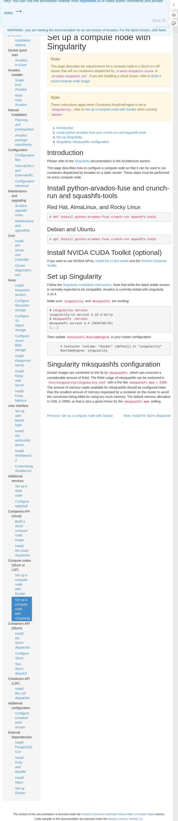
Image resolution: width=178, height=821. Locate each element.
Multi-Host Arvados (21, 100)
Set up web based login (19, 418)
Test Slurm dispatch (21, 668)
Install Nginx (19, 780)
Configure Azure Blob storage (22, 343)
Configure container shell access (22, 720)
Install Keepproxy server (23, 360)
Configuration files (23, 157)
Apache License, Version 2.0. (125, 819)
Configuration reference (23, 183)
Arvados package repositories (23, 139)
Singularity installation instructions (87, 285)
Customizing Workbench (23, 468)
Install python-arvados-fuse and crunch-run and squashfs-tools (101, 132)
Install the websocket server (22, 438)
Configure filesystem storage (22, 305)
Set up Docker (20, 790)
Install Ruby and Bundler (20, 764)
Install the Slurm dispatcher (22, 640)
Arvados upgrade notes (21, 210)
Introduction (64, 128)
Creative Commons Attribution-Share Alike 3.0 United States (118, 814)
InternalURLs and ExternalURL (23, 170)
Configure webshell (22, 504)
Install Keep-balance (20, 395)
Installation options (23, 42)
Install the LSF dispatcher (22, 693)
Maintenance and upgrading (23, 225)
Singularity (82, 161)
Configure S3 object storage (22, 323)
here (162, 30)
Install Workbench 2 (23, 455)
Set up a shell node (21, 490)
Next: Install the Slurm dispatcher (147, 416)
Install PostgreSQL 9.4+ (23, 747)
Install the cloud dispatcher (22, 550)
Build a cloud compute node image (21, 531)
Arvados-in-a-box (21, 62)
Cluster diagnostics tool (23, 270)
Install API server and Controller (22, 250)
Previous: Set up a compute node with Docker (80, 416)
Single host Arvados (21, 84)
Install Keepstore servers (22, 290)
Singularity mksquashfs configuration (82, 142)
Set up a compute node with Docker (21, 584)
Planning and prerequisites (23, 124)
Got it (158, 20)
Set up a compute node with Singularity (22, 609)
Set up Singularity (69, 137)
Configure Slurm (22, 656)
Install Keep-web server (19, 378)
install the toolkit (111, 261)
